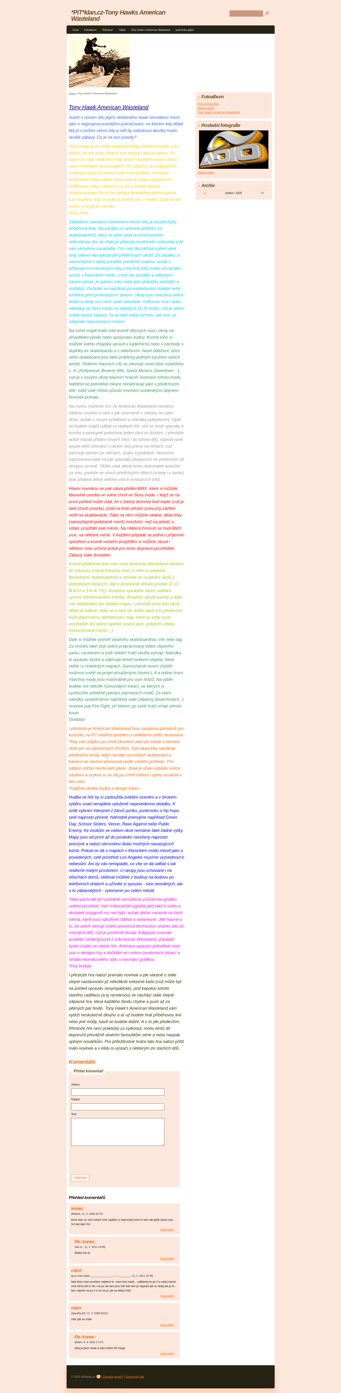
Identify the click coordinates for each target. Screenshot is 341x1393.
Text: (74, 1114)
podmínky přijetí (185, 29)
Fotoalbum (90, 29)
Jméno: (75, 1084)
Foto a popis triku (208, 104)
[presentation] (106, 1159)
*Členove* (107, 29)
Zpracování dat (135, 1376)
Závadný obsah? (113, 1376)
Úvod (76, 29)
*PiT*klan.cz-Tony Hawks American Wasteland (118, 15)
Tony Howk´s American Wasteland (150, 29)
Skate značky (206, 108)
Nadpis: (76, 1099)
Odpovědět (167, 1229)
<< (204, 193)
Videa (122, 29)
